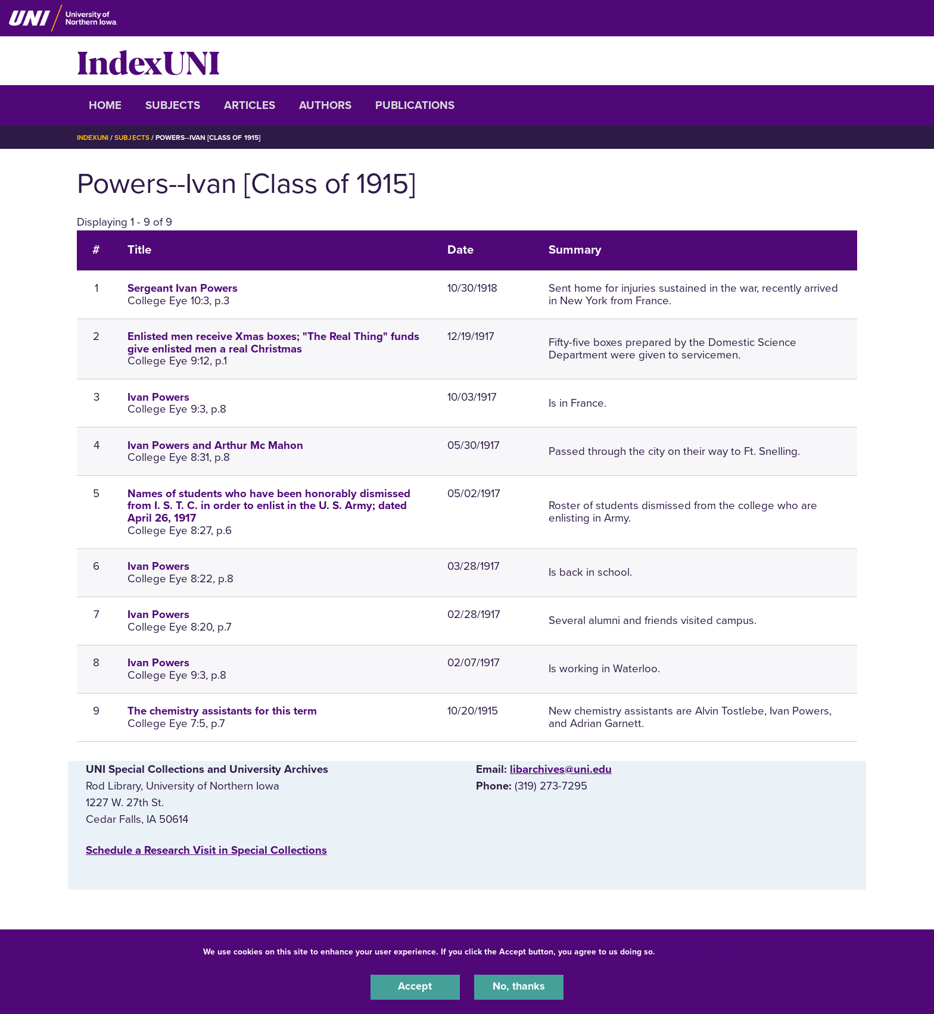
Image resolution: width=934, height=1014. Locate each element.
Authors (325, 105)
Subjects (172, 105)
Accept (415, 986)
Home (105, 105)
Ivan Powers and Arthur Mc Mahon (215, 445)
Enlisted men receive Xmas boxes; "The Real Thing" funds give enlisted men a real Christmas (273, 342)
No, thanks (518, 986)
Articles (249, 105)
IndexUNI (148, 61)
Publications (414, 105)
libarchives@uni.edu (561, 769)
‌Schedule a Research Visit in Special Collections (206, 850)
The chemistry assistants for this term (222, 710)
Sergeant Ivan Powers (182, 288)
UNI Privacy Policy (695, 951)
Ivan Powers (158, 397)
